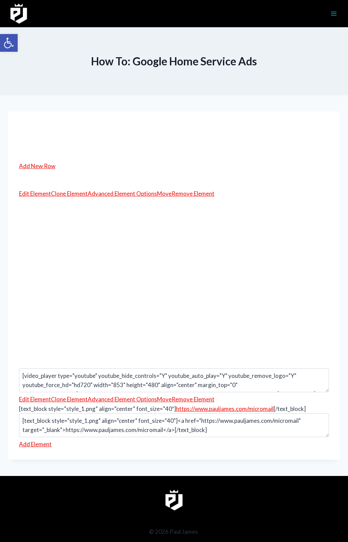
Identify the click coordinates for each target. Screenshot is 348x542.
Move (164, 193)
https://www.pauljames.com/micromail (225, 408)
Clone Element (69, 193)
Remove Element (193, 193)
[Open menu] (333, 13)
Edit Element (35, 193)
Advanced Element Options (122, 193)
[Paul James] (19, 13)
